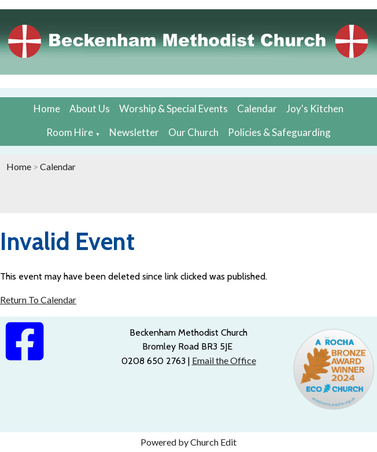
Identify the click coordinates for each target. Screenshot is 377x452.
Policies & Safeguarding (279, 132)
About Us (89, 108)
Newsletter (134, 132)
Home (47, 108)
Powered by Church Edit (188, 441)
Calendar (257, 108)
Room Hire (69, 132)
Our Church (193, 132)
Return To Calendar (38, 299)
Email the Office (224, 360)
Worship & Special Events (173, 108)
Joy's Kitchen (314, 108)
